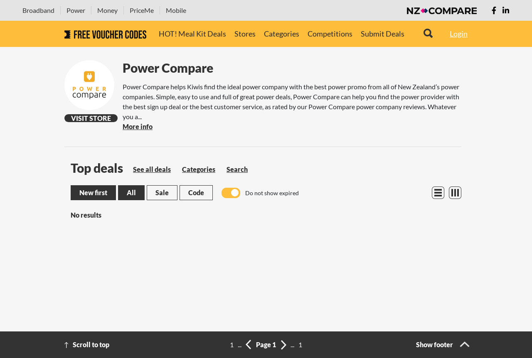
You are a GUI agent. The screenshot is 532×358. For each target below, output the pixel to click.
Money (107, 10)
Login (459, 33)
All (131, 192)
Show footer (434, 344)
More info (138, 126)
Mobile (176, 10)
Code (196, 192)
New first (93, 192)
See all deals (152, 169)
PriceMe (142, 10)
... (239, 344)
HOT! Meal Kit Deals (192, 33)
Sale (162, 192)
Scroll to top (91, 344)
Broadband (38, 10)
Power (75, 10)
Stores (245, 33)
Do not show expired (272, 192)
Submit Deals (382, 33)
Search (237, 169)
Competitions (330, 33)
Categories (281, 33)
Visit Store (91, 118)
